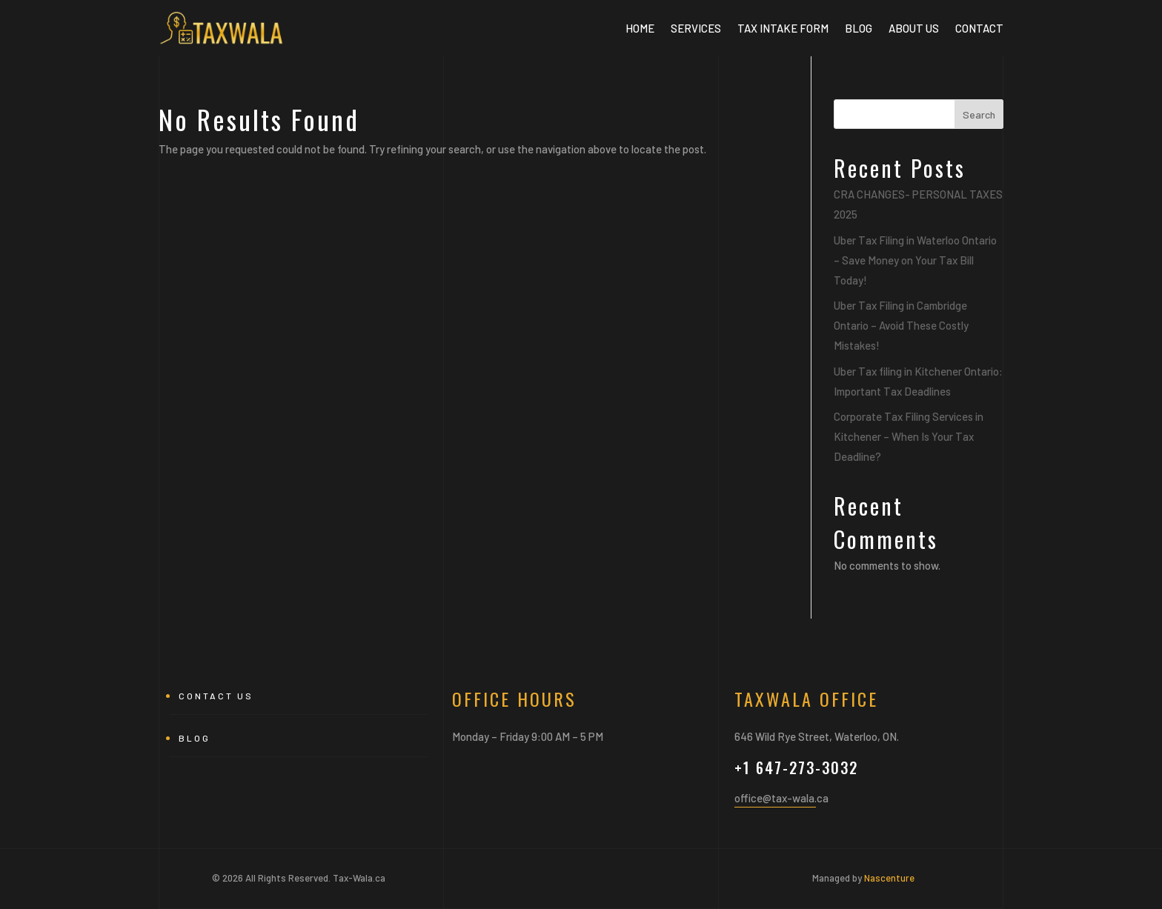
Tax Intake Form (783, 28)
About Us (914, 28)
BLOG (858, 28)
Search (979, 114)
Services (696, 28)
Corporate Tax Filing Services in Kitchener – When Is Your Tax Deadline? (908, 436)
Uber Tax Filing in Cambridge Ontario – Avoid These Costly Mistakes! (901, 325)
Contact (979, 28)
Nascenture (889, 878)
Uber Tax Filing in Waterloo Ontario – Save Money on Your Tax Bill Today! (915, 260)
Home (639, 28)
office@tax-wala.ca (781, 798)
